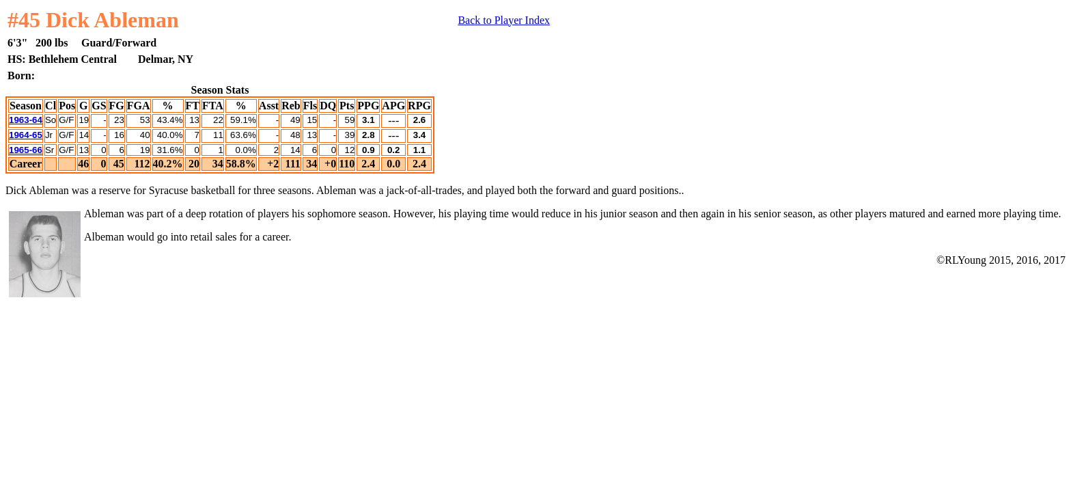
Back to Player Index (504, 20)
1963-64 (25, 120)
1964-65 (25, 135)
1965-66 (25, 150)
